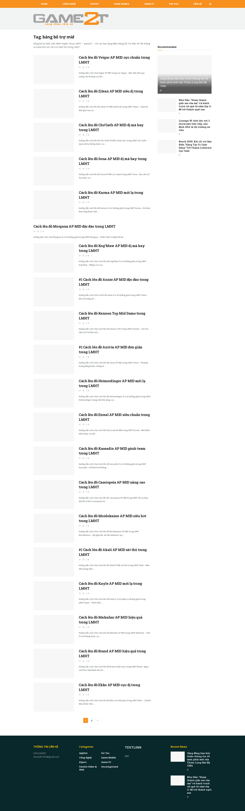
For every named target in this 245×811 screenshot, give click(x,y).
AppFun (83, 753)
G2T (127, 756)
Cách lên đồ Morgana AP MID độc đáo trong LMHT (74, 226)
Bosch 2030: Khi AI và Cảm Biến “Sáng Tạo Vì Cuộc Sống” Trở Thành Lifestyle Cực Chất (195, 146)
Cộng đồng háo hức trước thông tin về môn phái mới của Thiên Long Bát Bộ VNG (184, 82)
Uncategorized (109, 766)
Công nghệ (69, 3)
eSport (94, 3)
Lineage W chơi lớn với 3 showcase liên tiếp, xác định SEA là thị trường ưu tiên (194, 125)
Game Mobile (121, 3)
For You (173, 3)
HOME (44, 3)
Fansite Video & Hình (88, 768)
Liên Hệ (197, 3)
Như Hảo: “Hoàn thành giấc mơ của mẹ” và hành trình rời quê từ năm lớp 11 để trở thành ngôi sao (195, 104)
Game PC (149, 3)
